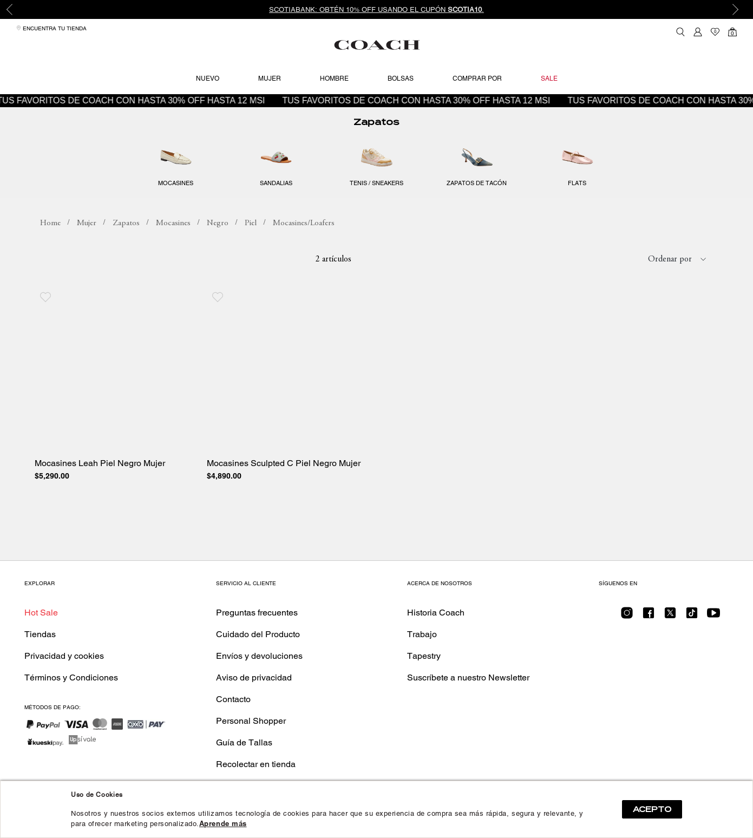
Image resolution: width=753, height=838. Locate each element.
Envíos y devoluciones (259, 656)
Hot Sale (41, 612)
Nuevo (207, 78)
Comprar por (477, 78)
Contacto (233, 699)
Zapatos (376, 122)
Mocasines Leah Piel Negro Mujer (100, 463)
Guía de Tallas (244, 742)
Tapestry (424, 656)
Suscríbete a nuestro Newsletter (468, 677)
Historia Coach (435, 612)
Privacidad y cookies (64, 656)
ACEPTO (652, 809)
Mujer (269, 78)
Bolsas (401, 78)
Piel (251, 223)
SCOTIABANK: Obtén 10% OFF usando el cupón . (376, 9)
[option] (376, 9)
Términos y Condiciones (71, 677)
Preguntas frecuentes (257, 612)
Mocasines (173, 223)
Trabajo (422, 634)
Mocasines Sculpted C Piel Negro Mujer (284, 463)
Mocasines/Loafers (304, 223)
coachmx (50, 223)
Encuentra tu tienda (51, 28)
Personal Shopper (251, 721)
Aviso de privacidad (254, 677)
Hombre (334, 78)
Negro (217, 223)
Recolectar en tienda (256, 764)
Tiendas (40, 634)
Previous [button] (16, 10)
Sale (549, 78)
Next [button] (737, 10)
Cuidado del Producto (258, 634)
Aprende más (223, 824)
